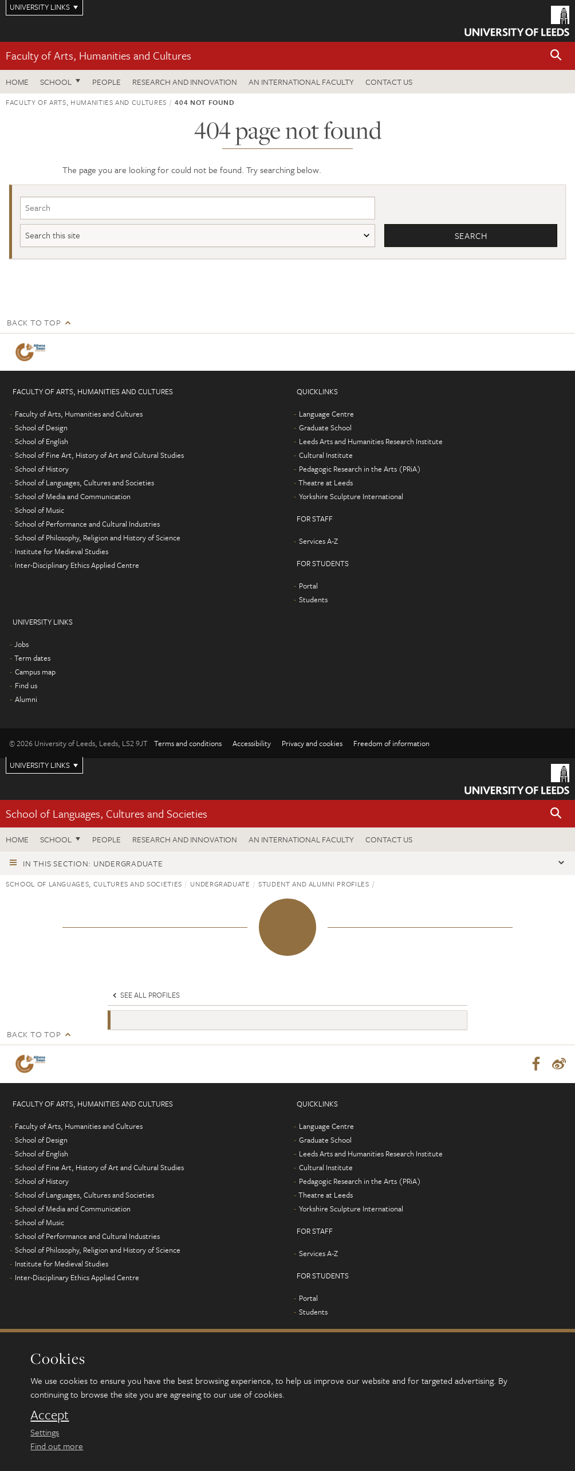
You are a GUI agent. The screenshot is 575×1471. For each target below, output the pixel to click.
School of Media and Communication (73, 496)
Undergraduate (220, 883)
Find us (26, 685)
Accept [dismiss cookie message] (49, 1415)
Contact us (388, 82)
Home (17, 82)
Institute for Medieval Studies (61, 551)
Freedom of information (391, 743)
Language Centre (326, 413)
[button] (556, 56)
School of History (42, 468)
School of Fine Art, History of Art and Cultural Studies (99, 455)
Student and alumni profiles (313, 883)
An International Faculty (301, 82)
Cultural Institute (326, 455)
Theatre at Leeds (325, 482)
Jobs (21, 644)
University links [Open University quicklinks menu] (40, 765)
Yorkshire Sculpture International (351, 496)
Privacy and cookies (312, 743)
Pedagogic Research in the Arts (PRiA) (360, 468)
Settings (44, 1432)
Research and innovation (184, 82)
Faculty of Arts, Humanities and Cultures (98, 55)
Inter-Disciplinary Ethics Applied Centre (77, 565)
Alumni (26, 699)
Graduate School (325, 427)
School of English (41, 441)
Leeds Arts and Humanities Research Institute (371, 441)
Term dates (32, 658)
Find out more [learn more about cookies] (56, 1445)
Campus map (35, 671)
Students (313, 599)
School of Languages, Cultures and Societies (84, 482)
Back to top (34, 322)
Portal (308, 585)
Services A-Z (318, 541)
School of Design (41, 427)
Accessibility (252, 743)
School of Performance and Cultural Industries (87, 523)
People (106, 82)
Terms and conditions (188, 743)
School (56, 82)
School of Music (39, 510)
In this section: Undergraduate (93, 863)
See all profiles (145, 995)
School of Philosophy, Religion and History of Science (97, 537)
